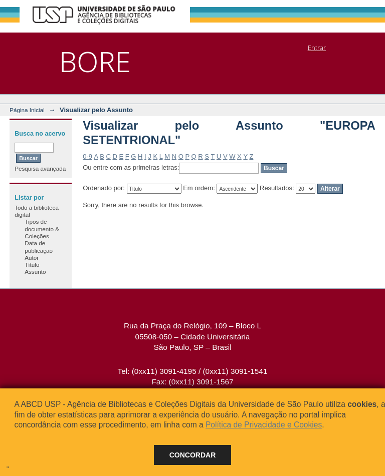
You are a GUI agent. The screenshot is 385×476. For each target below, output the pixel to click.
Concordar (192, 455)
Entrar (317, 47)
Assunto (35, 271)
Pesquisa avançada (40, 168)
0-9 (87, 156)
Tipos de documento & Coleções (42, 228)
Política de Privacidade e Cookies (264, 424)
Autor (32, 257)
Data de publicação (39, 246)
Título (32, 264)
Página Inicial (27, 110)
